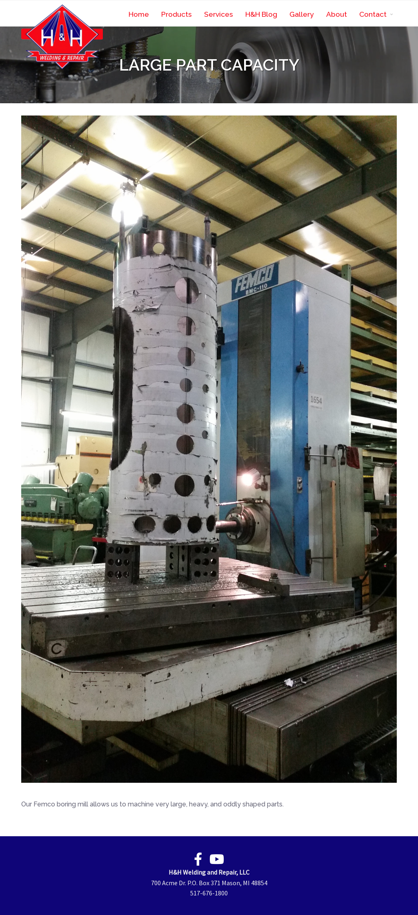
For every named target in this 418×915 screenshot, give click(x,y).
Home (139, 14)
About (336, 14)
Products (176, 14)
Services (218, 14)
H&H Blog (261, 14)
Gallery (301, 14)
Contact (373, 14)
